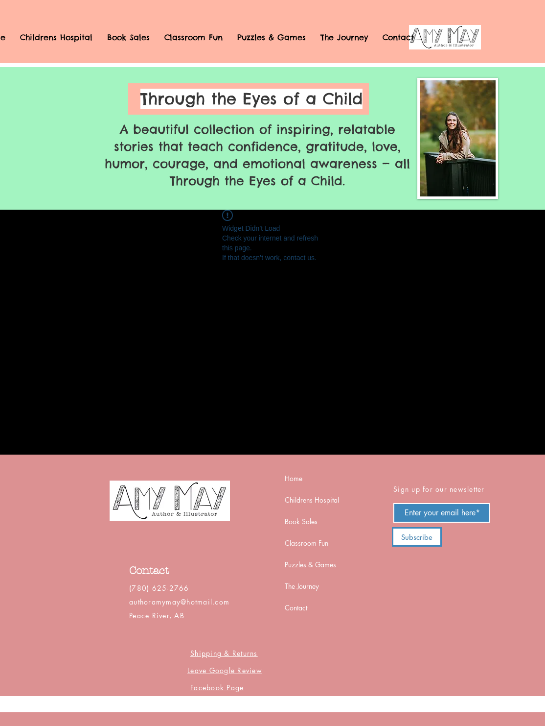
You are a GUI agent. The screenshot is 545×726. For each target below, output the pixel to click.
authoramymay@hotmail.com (179, 601)
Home (293, 478)
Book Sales (301, 521)
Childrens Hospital (312, 500)
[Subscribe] (417, 537)
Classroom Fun (306, 543)
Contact (296, 607)
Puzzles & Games (310, 564)
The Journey (302, 586)
